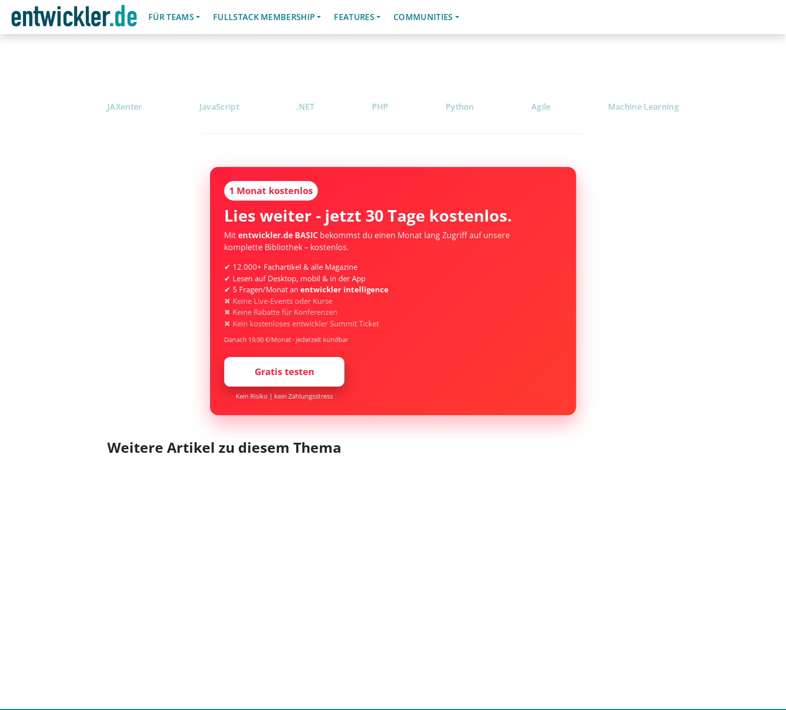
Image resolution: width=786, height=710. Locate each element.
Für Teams (171, 17)
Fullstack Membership (264, 17)
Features (354, 17)
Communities (423, 17)
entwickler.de (74, 19)
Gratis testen (284, 372)
